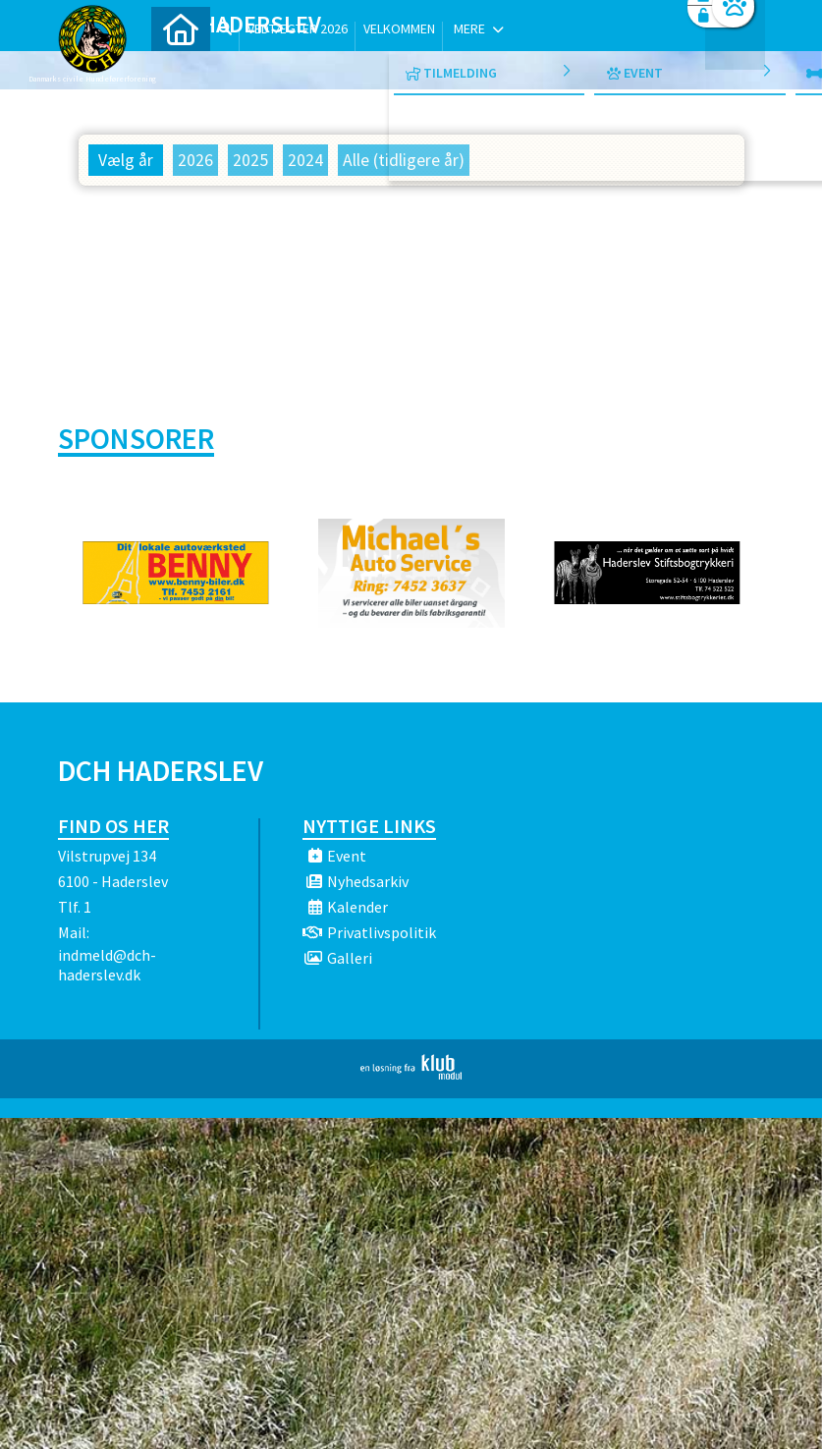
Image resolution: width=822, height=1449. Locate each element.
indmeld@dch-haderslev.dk (107, 964)
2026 (195, 160)
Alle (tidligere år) (404, 160)
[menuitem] (180, 66)
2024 (305, 160)
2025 (250, 160)
